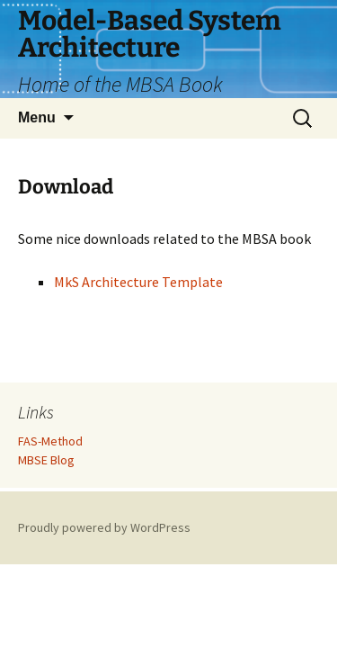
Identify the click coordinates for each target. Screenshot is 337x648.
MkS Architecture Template (138, 282)
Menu (37, 117)
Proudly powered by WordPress (104, 527)
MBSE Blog (46, 460)
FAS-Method (50, 441)
